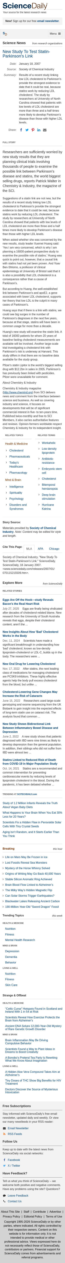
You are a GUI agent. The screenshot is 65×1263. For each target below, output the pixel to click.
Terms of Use (54, 1216)
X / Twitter (14, 1165)
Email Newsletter (18, 1128)
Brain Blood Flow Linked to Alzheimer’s (29, 884)
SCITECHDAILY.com (27, 794)
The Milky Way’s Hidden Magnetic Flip (28, 890)
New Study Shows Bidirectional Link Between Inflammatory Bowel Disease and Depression (30, 727)
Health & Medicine (16, 443)
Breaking (8, 848)
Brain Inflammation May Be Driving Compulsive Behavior (26, 1042)
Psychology (16, 498)
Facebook (14, 1159)
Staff (26, 1211)
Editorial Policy (33, 1216)
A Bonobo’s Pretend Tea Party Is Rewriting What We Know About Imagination (31, 1059)
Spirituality (15, 492)
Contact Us (14, 1201)
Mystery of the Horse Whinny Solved (27, 868)
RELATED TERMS (46, 435)
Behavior (10, 962)
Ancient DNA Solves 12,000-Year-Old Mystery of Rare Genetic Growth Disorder (33, 1028)
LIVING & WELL (10, 968)
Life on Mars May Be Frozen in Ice (26, 857)
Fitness (9, 934)
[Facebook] (21, 130)
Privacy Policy (11, 1216)
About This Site (10, 1211)
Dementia (11, 957)
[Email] (45, 130)
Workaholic (49, 442)
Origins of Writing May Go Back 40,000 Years (33, 873)
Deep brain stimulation (48, 496)
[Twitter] (27, 130)
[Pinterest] (33, 130)
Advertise (55, 1211)
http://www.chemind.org (17, 392)
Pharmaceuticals (19, 456)
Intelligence (16, 486)
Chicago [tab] (54, 548)
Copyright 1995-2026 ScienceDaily (25, 1221)
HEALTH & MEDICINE (13, 923)
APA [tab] (40, 548)
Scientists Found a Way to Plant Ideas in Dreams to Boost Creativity (30, 1051)
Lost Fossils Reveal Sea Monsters (26, 862)
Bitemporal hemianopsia (50, 486)
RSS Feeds (15, 1134)
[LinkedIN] (39, 130)
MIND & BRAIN (10, 945)
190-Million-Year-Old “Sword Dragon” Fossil (32, 906)
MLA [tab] (29, 548)
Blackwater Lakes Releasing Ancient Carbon (32, 901)
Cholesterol (16, 450)
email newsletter (48, 21)
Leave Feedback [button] (18, 1195)
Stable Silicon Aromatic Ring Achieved (28, 879)
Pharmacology (18, 472)
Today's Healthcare (16, 464)
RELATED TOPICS (14, 435)
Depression (12, 951)
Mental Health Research (20, 940)
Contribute (39, 1211)
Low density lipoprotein (49, 450)
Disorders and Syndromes (18, 506)
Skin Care (11, 985)
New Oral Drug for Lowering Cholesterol (29, 663)
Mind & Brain (13, 479)
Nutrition (10, 928)
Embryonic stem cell (52, 470)
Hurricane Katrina (48, 506)
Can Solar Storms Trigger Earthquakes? (29, 895)
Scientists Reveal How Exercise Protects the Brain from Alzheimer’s (32, 1019)
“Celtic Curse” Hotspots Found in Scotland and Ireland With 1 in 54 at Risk (33, 1010)
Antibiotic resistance (48, 460)
